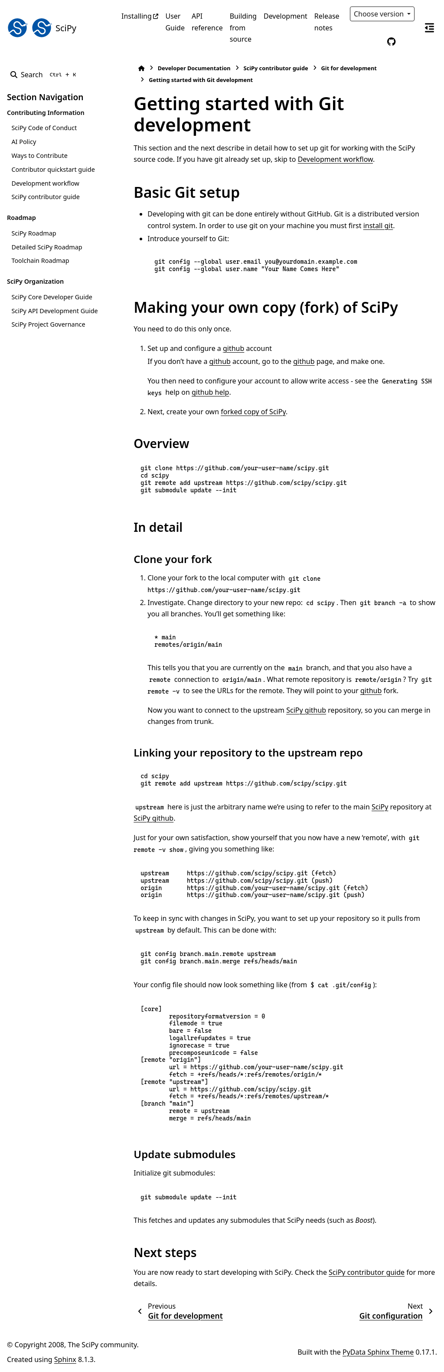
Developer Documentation (178, 68)
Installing (136, 16)
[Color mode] (373, 41)
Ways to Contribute (39, 155)
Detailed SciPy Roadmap (46, 247)
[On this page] (429, 27)
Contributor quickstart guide (53, 169)
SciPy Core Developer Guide (51, 297)
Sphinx (65, 1359)
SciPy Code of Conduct (44, 128)
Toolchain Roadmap (40, 260)
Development (285, 16)
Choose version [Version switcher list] (380, 14)
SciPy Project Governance (48, 324)
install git (338, 225)
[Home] (126, 68)
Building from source (243, 27)
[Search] (45, 74)
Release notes (327, 21)
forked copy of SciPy (237, 411)
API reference (207, 21)
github (218, 348)
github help (177, 392)
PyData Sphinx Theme (378, 1352)
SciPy (364, 807)
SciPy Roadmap (33, 233)
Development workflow (45, 183)
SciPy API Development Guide (54, 311)
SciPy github (290, 710)
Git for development (333, 68)
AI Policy (23, 142)
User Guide (175, 21)
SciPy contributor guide (45, 197)
